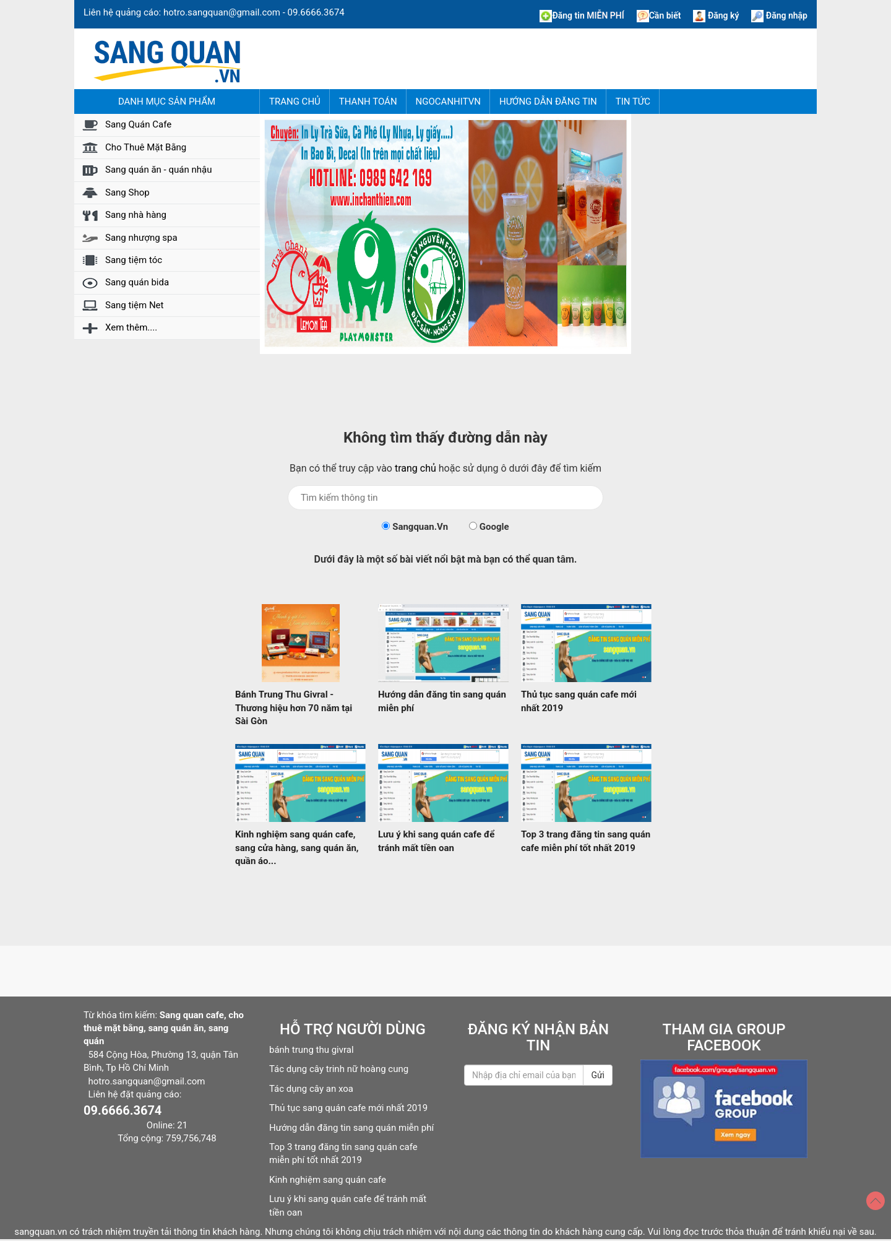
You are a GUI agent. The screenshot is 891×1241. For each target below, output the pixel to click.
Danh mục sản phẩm (166, 101)
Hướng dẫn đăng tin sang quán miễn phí (351, 1127)
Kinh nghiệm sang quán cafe (327, 1179)
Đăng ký (716, 15)
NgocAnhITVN (448, 101)
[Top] (875, 1200)
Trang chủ (295, 101)
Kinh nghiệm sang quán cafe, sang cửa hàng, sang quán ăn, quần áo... (297, 848)
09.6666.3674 (316, 12)
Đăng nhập (779, 15)
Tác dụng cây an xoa (311, 1088)
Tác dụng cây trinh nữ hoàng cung (338, 1069)
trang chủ (415, 468)
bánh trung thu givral (311, 1049)
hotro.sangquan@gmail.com (221, 12)
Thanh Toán (368, 101)
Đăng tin (582, 15)
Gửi (598, 1075)
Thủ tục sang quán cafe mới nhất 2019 (348, 1107)
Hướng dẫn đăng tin (548, 101)
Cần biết (659, 15)
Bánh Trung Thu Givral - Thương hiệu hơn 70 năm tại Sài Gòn (293, 708)
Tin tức (633, 101)
